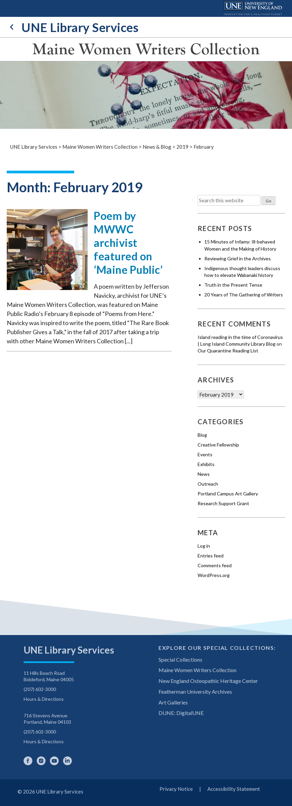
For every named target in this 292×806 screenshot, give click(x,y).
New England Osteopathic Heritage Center (208, 681)
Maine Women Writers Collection (146, 49)
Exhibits (206, 464)
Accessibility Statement (233, 789)
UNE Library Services (74, 27)
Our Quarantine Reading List (228, 350)
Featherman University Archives (195, 691)
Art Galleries (173, 702)
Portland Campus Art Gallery (228, 493)
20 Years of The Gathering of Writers (243, 294)
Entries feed (211, 555)
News (204, 474)
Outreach (208, 484)
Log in (204, 546)
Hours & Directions (44, 699)
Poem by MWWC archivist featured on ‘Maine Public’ (128, 242)
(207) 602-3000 (40, 689)
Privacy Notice (176, 789)
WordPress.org (214, 575)
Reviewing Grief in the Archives (237, 258)
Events (205, 454)
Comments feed (215, 565)
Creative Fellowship (218, 445)
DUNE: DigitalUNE (181, 713)
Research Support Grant (223, 503)
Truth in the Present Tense (233, 285)
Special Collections (180, 659)
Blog (202, 435)
